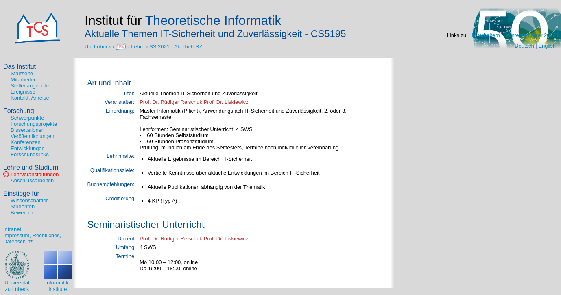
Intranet (12, 229)
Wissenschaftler (29, 200)
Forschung (18, 110)
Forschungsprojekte (34, 124)
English (547, 46)
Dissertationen (27, 130)
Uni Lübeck (99, 46)
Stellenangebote (30, 86)
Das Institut (19, 66)
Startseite (22, 73)
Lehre (137, 46)
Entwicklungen (28, 148)
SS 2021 (159, 46)
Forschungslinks (30, 154)
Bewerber (22, 213)
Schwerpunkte (27, 118)
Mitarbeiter (23, 79)
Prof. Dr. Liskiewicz (226, 102)
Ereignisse (23, 92)
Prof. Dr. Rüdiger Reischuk (171, 102)
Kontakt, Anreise (30, 98)
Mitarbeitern (486, 35)
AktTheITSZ (188, 46)
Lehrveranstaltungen (35, 174)
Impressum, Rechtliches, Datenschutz (32, 238)
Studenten (23, 206)
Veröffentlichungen (32, 136)
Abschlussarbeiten (32, 180)
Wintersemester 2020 (530, 35)
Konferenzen (26, 142)
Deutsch (524, 46)
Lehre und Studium (30, 167)
